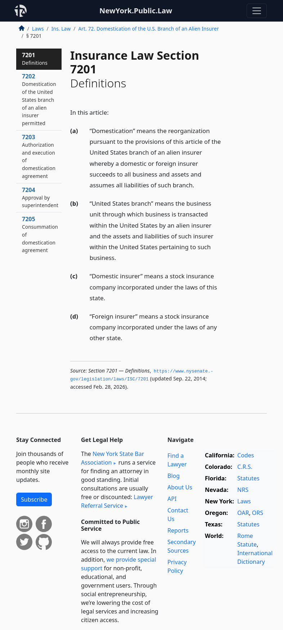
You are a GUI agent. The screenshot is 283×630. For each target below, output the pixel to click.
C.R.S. (244, 467)
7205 (40, 234)
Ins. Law (61, 28)
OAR (243, 513)
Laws (38, 28)
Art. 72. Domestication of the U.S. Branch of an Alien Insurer (148, 28)
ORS (257, 513)
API (171, 499)
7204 (40, 197)
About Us (179, 487)
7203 (38, 156)
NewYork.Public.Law (135, 10)
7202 (39, 99)
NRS (242, 490)
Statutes (248, 478)
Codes (245, 455)
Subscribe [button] (34, 499)
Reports (178, 530)
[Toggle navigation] (257, 11)
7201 (35, 58)
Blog (173, 476)
